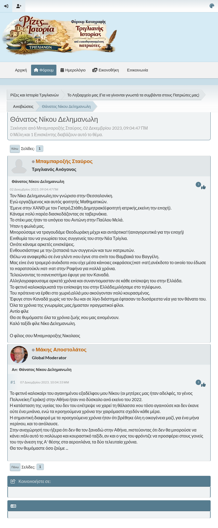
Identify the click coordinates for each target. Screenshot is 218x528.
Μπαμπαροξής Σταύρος (64, 161)
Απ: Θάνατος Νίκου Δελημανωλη (41, 369)
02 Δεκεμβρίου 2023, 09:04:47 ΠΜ (34, 189)
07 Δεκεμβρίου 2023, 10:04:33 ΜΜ (44, 382)
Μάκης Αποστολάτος (61, 349)
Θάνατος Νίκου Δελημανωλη (38, 181)
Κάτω (14, 148)
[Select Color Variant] (212, 6)
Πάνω (15, 467)
